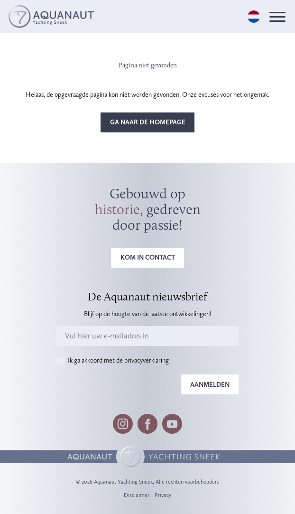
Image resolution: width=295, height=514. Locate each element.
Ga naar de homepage (147, 122)
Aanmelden (210, 384)
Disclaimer (136, 495)
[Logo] (51, 16)
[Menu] (277, 17)
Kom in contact (147, 257)
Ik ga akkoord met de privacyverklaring (118, 360)
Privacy (163, 495)
